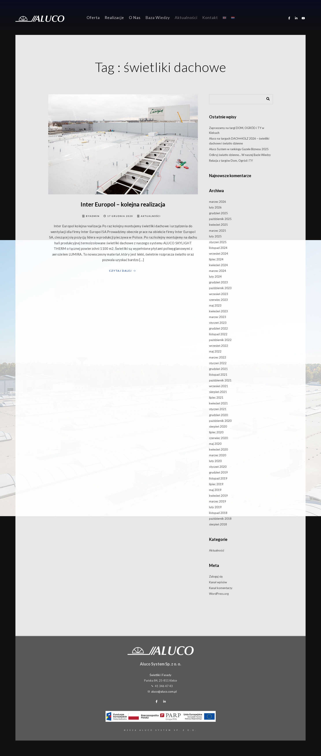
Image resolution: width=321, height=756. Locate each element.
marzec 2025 (217, 230)
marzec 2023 (217, 317)
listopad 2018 (218, 513)
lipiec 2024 (216, 259)
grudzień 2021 (218, 369)
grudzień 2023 (218, 282)
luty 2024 (215, 276)
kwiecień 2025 (218, 224)
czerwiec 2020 (218, 438)
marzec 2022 (217, 357)
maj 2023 (215, 305)
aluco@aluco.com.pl (164, 691)
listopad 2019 (218, 478)
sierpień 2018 (218, 524)
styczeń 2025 (217, 242)
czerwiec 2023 (218, 299)
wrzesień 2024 (218, 253)
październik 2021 (220, 380)
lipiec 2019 (216, 484)
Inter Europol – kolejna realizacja (123, 204)
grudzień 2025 (218, 213)
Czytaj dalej (123, 270)
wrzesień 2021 (218, 386)
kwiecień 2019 (218, 495)
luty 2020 (215, 461)
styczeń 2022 (217, 363)
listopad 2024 (218, 248)
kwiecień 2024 (218, 265)
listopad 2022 (218, 334)
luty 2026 (215, 207)
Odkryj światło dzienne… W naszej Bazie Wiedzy (240, 155)
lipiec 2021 (216, 397)
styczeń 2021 (217, 409)
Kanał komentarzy (220, 588)
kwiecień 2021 (218, 403)
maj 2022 (215, 351)
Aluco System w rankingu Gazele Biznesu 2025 (239, 149)
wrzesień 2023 (218, 294)
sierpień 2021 (218, 392)
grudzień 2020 (218, 415)
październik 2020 (220, 421)
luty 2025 (215, 236)
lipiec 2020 (216, 432)
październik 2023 (220, 288)
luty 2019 (215, 507)
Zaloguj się (216, 576)
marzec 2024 (217, 271)
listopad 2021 (218, 374)
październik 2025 (220, 219)
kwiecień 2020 (218, 449)
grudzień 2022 (218, 328)
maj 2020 (215, 443)
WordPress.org (219, 593)
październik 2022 (220, 340)
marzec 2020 (217, 455)
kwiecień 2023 (218, 311)
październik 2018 (220, 518)
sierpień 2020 (218, 426)
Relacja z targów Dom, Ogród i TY (231, 160)
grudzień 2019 (218, 472)
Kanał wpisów (218, 582)
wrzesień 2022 (218, 345)
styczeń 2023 (217, 322)
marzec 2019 (217, 501)
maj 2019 (215, 490)
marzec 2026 (217, 201)
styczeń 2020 (217, 466)
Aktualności (151, 216)
